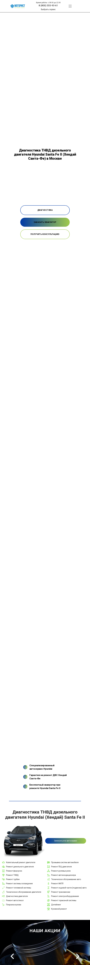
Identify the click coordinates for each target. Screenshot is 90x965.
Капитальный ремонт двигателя (20, 862)
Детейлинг (56, 905)
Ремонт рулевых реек (61, 871)
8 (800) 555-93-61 (48, 5)
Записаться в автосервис (65, 841)
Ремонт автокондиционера (63, 875)
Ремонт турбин (13, 879)
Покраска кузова (13, 905)
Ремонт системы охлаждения (19, 883)
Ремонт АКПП (57, 883)
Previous (12, 956)
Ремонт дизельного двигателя (20, 867)
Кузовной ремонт (59, 909)
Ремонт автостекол (15, 900)
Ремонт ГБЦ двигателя (61, 867)
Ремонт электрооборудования (65, 896)
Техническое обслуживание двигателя (23, 892)
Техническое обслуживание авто (66, 879)
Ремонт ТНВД (12, 875)
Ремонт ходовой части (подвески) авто (69, 888)
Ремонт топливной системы (18, 888)
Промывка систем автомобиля (65, 862)
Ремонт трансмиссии (60, 892)
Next (77, 956)
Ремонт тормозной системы (63, 900)
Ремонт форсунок (14, 871)
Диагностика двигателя (17, 896)
